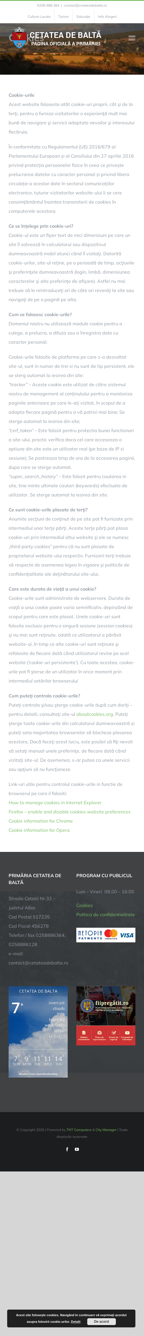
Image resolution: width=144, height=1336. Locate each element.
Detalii (76, 1321)
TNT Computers (79, 1130)
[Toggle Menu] (132, 38)
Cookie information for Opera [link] (39, 830)
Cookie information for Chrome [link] (41, 821)
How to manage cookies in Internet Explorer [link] (55, 802)
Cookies (84, 905)
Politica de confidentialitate (105, 914)
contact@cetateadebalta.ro (85, 5)
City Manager (106, 1130)
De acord (101, 1322)
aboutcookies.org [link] (94, 714)
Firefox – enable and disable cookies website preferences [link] (70, 812)
